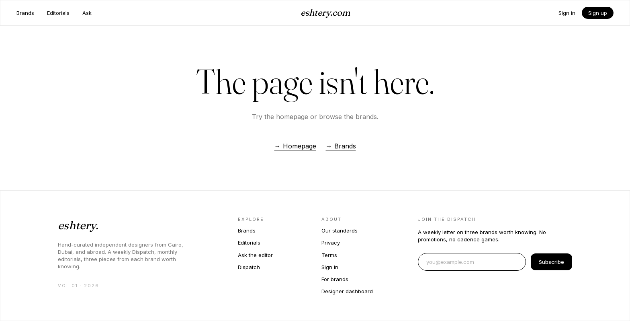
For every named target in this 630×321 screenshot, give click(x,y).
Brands (25, 13)
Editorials (58, 13)
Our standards (339, 230)
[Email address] (472, 262)
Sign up (597, 13)
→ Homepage (295, 146)
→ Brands (341, 146)
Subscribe (551, 262)
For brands (334, 279)
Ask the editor (255, 255)
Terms (329, 255)
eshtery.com (325, 12)
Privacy (330, 242)
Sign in (566, 13)
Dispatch (249, 267)
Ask (87, 13)
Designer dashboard (347, 291)
